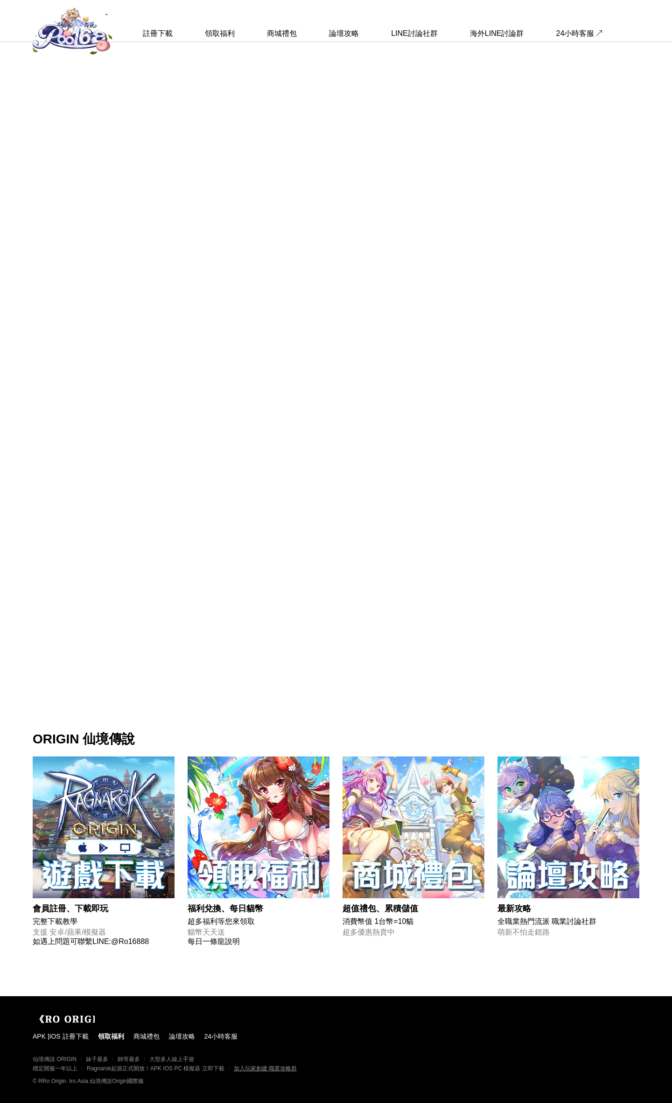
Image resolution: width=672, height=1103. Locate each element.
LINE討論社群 (414, 33)
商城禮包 (282, 33)
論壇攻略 (344, 33)
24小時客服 (575, 33)
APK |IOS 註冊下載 (61, 1036)
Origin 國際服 (75, 1019)
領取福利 (220, 33)
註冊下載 (158, 33)
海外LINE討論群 (497, 33)
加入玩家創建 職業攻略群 (265, 1068)
